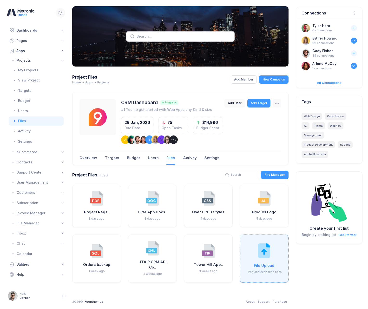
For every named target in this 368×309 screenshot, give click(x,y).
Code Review (335, 116)
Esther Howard (324, 38)
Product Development (318, 144)
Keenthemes (94, 301)
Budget (133, 158)
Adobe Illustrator (315, 154)
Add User (235, 103)
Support (263, 301)
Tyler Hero (321, 26)
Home (76, 82)
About (250, 301)
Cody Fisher (322, 51)
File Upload (264, 265)
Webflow (335, 126)
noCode (345, 144)
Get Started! (347, 235)
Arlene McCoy (324, 63)
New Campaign (274, 79)
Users (153, 158)
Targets (112, 158)
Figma (319, 126)
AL (305, 126)
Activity (190, 158)
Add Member (243, 79)
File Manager (274, 174)
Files (170, 158)
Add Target (259, 103)
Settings (211, 158)
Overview (88, 158)
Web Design (312, 116)
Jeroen (25, 298)
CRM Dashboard (139, 102)
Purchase (280, 301)
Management (313, 135)
